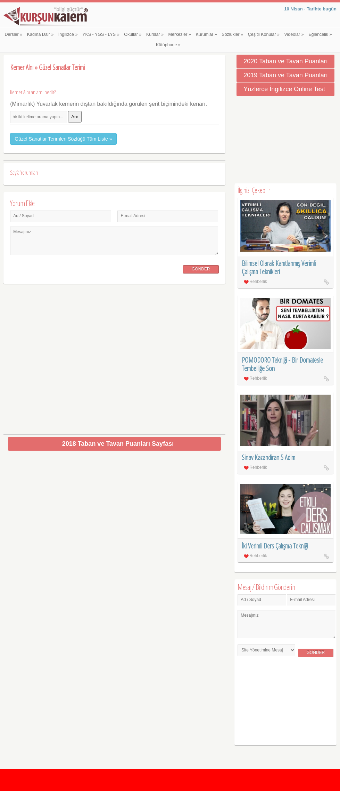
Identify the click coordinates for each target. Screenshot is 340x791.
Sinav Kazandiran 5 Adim (268, 457)
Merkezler (179, 34)
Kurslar (155, 34)
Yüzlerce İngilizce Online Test (284, 89)
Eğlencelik (320, 34)
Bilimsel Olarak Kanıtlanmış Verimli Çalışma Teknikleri (279, 267)
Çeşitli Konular (264, 34)
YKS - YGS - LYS (100, 34)
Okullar (132, 34)
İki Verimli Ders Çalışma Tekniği (275, 546)
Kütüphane (168, 44)
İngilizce (68, 34)
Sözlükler (232, 34)
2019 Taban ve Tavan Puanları (285, 75)
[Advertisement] (114, 360)
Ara (74, 116)
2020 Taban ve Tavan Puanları (285, 61)
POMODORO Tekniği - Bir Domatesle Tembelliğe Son (282, 364)
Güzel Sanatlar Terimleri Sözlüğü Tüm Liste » (63, 139)
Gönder (201, 269)
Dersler (13, 34)
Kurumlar (206, 34)
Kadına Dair (40, 34)
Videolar (294, 34)
